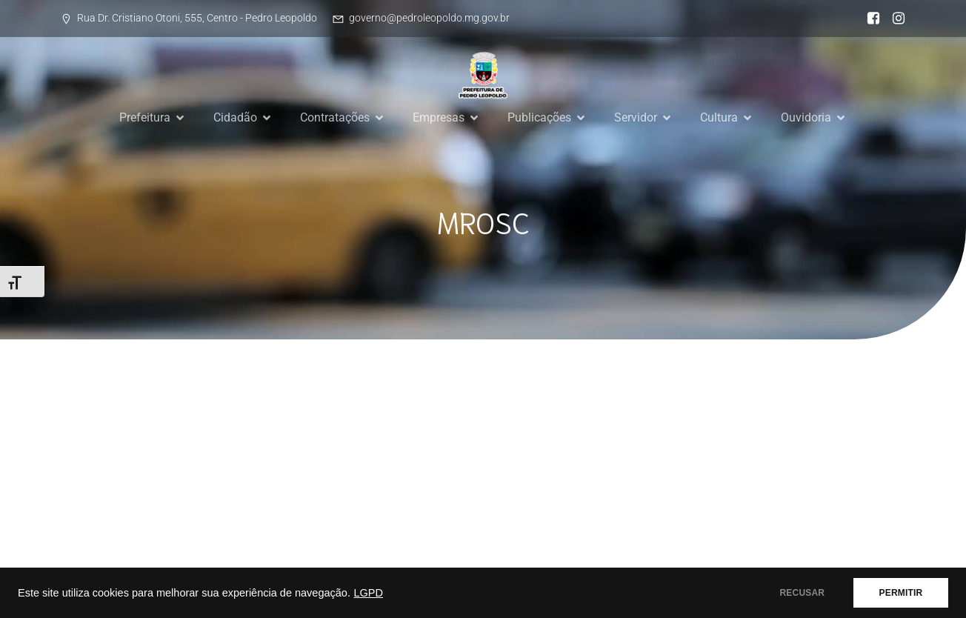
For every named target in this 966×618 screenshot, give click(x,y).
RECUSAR (802, 593)
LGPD (368, 593)
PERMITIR (900, 593)
